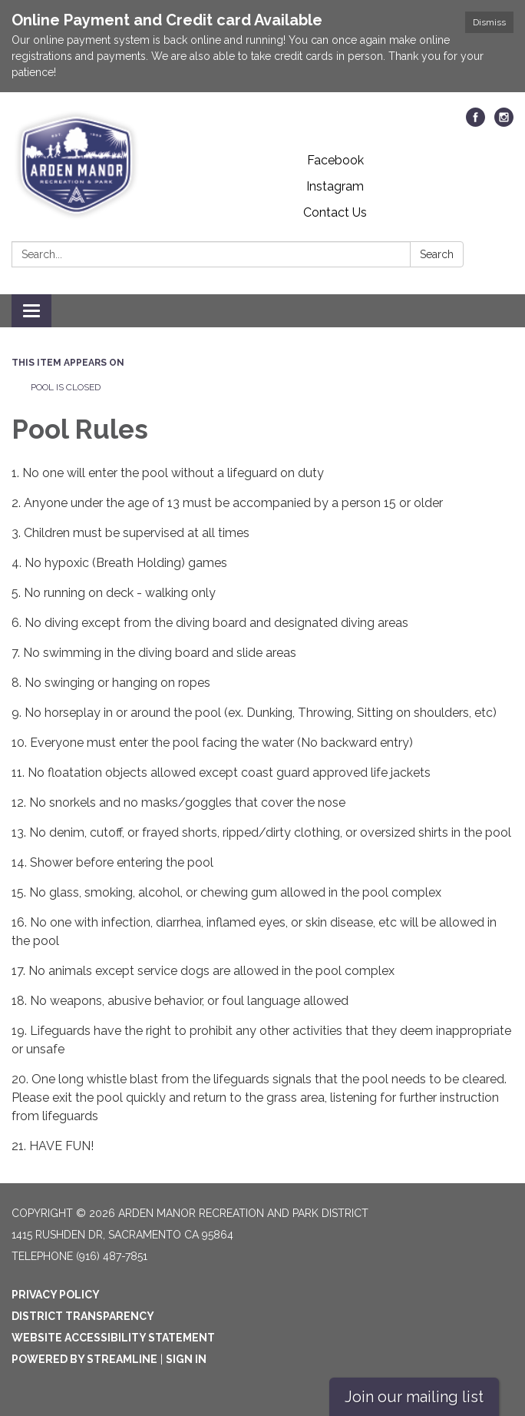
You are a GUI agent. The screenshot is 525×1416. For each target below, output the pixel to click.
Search (437, 254)
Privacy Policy (56, 1294)
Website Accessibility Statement (113, 1337)
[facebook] (475, 122)
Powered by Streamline (84, 1359)
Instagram (335, 186)
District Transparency (83, 1316)
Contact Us (335, 212)
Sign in (186, 1359)
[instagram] (503, 122)
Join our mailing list (414, 1397)
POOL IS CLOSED (66, 387)
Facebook (335, 160)
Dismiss (489, 22)
